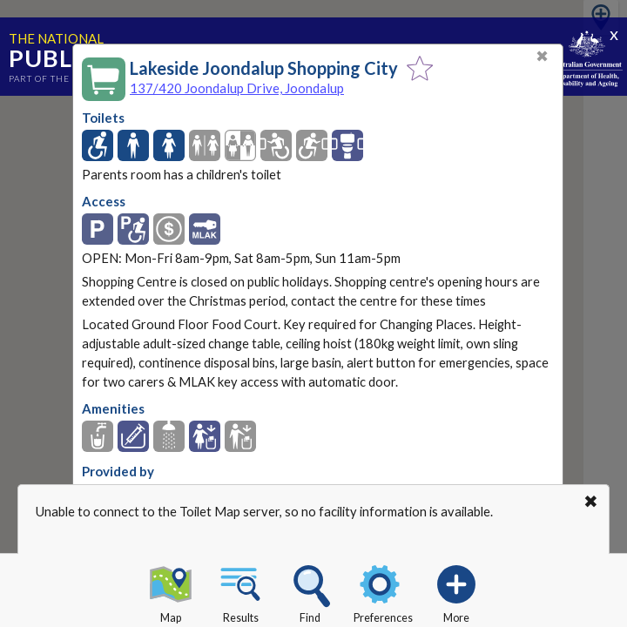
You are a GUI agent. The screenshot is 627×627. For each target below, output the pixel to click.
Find (310, 591)
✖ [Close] (542, 56)
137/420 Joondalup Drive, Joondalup (237, 88)
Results (240, 591)
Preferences (383, 591)
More (456, 591)
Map (171, 591)
